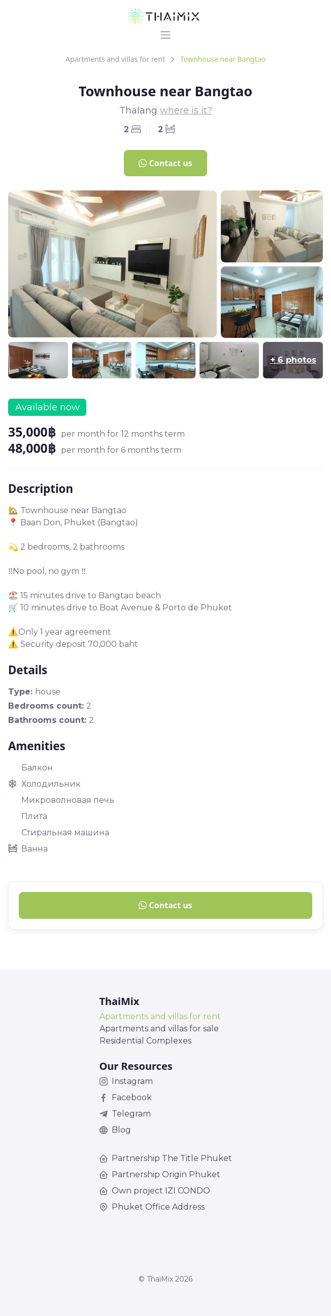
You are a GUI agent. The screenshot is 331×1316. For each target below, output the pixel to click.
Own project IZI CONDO (155, 1190)
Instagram (126, 1081)
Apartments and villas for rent (115, 59)
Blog (115, 1130)
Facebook (126, 1097)
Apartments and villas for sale (159, 1028)
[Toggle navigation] (165, 35)
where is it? (186, 110)
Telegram (125, 1113)
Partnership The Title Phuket (166, 1158)
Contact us (165, 163)
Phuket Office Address (152, 1207)
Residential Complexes (145, 1041)
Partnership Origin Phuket (160, 1174)
